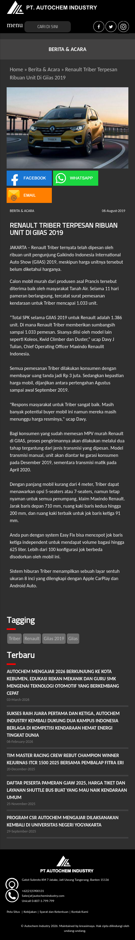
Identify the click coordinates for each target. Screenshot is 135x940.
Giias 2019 (54, 638)
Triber (14, 638)
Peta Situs (13, 912)
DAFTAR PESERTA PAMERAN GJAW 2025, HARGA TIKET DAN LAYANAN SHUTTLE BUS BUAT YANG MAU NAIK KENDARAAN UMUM (67, 790)
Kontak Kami (79, 912)
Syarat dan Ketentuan (54, 912)
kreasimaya (86, 926)
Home (16, 69)
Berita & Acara (44, 69)
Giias (73, 638)
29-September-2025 (21, 831)
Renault (31, 638)
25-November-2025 (21, 804)
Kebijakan (30, 912)
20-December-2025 (21, 769)
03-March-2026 (18, 700)
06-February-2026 (20, 741)
